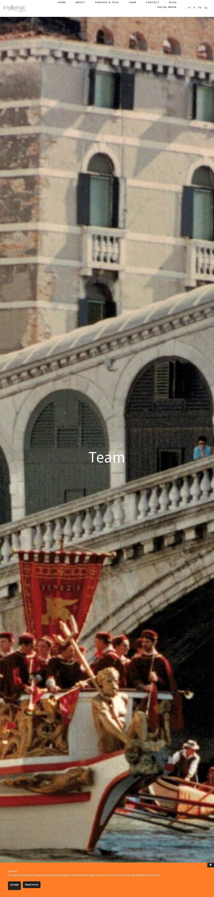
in (189, 7)
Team (132, 2)
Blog (173, 2)
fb (200, 7)
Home (62, 2)
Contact (152, 2)
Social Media (167, 7)
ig (205, 7)
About (80, 2)
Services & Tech (107, 2)
